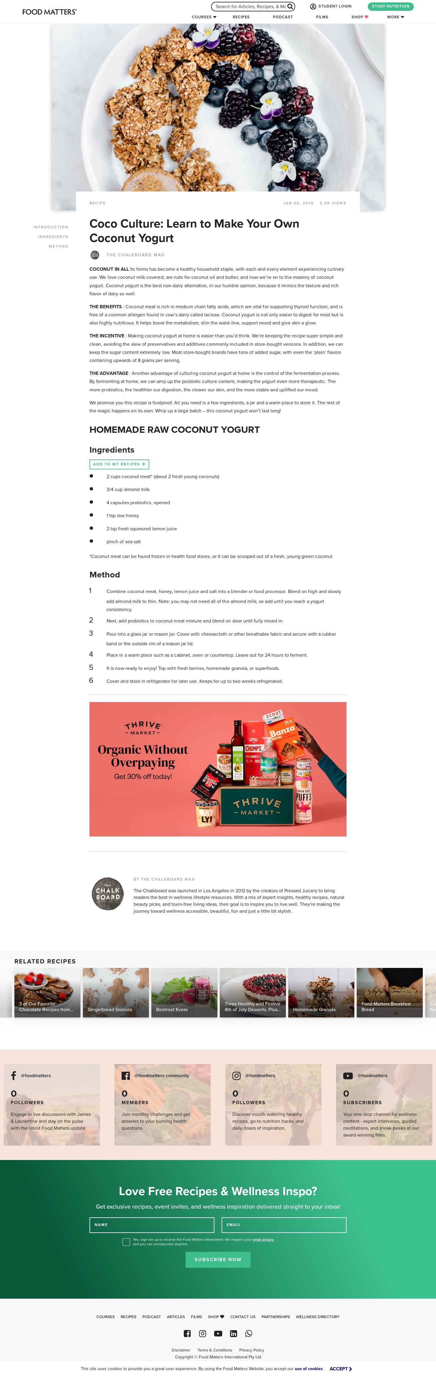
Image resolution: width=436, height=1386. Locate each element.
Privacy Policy (251, 1350)
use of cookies (309, 1368)
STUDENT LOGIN (330, 7)
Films (322, 17)
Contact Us (243, 1317)
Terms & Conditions (215, 1350)
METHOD (58, 246)
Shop (360, 17)
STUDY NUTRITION (391, 6)
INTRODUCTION (50, 227)
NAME (101, 1224)
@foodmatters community (162, 1076)
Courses (202, 17)
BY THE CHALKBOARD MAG (164, 879)
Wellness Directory (318, 1317)
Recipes (241, 17)
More (393, 17)
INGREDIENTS (53, 236)
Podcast (283, 17)
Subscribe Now (218, 1260)
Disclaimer (181, 1350)
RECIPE (97, 203)
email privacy (263, 1239)
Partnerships (276, 1317)
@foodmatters (36, 1076)
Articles (176, 1317)
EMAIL (234, 1224)
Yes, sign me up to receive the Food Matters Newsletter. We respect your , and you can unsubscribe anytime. (203, 1241)
